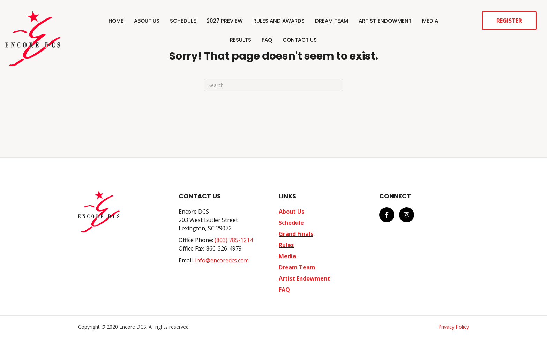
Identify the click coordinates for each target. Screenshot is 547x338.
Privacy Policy (453, 326)
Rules (286, 245)
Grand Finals (296, 234)
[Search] (273, 85)
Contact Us (300, 40)
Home (115, 20)
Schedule (183, 20)
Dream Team (331, 20)
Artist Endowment (385, 20)
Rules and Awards (279, 20)
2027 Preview (225, 20)
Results (240, 40)
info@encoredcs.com (222, 260)
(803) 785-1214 (234, 240)
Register (509, 20)
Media (430, 20)
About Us (146, 20)
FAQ (267, 40)
